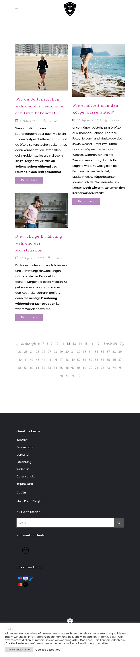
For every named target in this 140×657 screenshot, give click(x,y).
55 (108, 360)
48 (67, 360)
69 (84, 368)
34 (90, 352)
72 (102, 368)
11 (62, 344)
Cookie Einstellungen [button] (19, 649)
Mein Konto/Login (29, 501)
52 (90, 360)
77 (67, 376)
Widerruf (22, 469)
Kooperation (25, 447)
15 (86, 344)
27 (49, 352)
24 (31, 352)
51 (84, 360)
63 (49, 368)
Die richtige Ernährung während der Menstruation (38, 243)
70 (90, 368)
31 (73, 352)
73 (108, 368)
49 (73, 360)
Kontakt (22, 440)
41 (26, 360)
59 (26, 368)
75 (120, 368)
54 (102, 360)
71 (96, 368)
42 (31, 360)
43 (37, 360)
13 (74, 344)
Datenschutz (25, 476)
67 (73, 368)
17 (98, 344)
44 (43, 360)
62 (43, 368)
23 (26, 352)
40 (20, 360)
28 (55, 352)
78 (73, 376)
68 (78, 368)
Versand (22, 455)
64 (55, 368)
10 (56, 344)
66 (67, 368)
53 (96, 360)
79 (78, 376)
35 (96, 352)
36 (102, 352)
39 (120, 352)
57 (120, 360)
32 (78, 352)
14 (80, 344)
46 (55, 360)
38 (114, 352)
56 (114, 360)
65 (61, 368)
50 (78, 360)
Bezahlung (24, 462)
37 (108, 352)
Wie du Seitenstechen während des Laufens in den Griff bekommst (39, 106)
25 (37, 352)
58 (20, 368)
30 (67, 352)
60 (31, 368)
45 (49, 360)
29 (61, 352)
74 (114, 368)
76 (61, 376)
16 (92, 344)
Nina (54, 121)
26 (43, 352)
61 (37, 368)
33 (84, 352)
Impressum (24, 484)
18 (103, 344)
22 (20, 352)
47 (61, 360)
